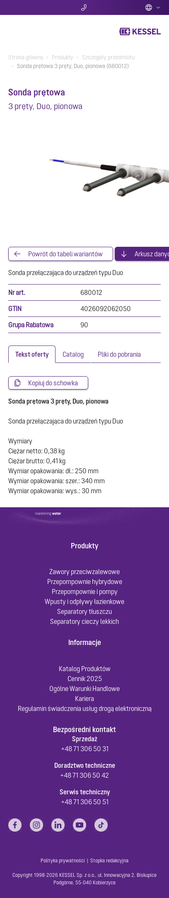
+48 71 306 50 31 (85, 748)
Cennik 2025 (85, 678)
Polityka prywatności (63, 861)
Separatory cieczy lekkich (84, 621)
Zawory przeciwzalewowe (84, 571)
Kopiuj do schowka (53, 383)
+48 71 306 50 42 (84, 775)
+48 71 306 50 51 (85, 802)
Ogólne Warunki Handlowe (84, 688)
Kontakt (84, 7)
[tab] (32, 354)
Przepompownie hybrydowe (84, 581)
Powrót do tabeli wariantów (65, 254)
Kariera (84, 698)
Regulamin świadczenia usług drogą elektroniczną (85, 708)
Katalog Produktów (85, 668)
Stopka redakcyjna (109, 861)
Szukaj (33, 7)
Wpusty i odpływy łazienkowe (84, 601)
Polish (153, 7)
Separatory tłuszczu (84, 611)
